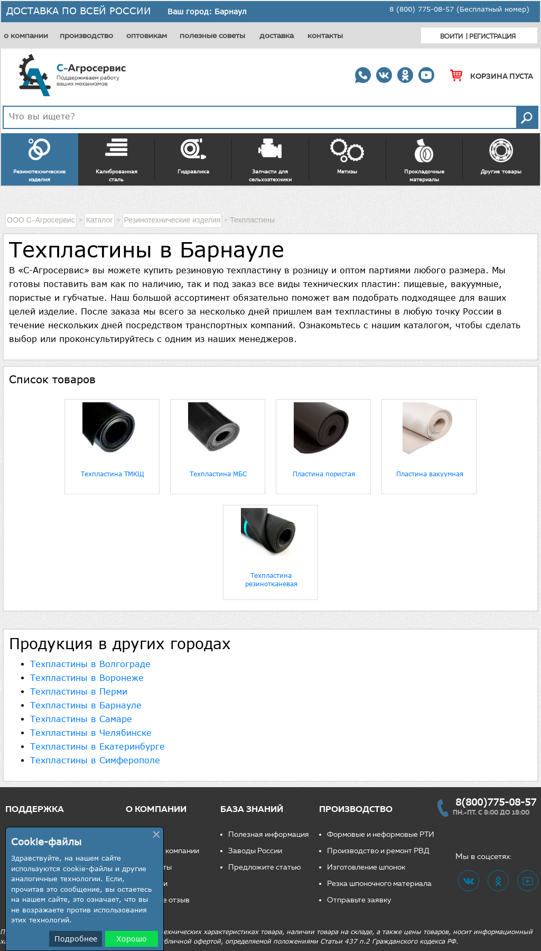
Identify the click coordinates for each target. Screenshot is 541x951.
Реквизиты (153, 867)
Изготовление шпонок (366, 867)
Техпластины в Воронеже (87, 677)
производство (86, 35)
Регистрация (492, 36)
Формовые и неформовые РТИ (380, 834)
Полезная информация (268, 834)
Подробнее (75, 938)
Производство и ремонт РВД (378, 850)
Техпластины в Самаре (81, 719)
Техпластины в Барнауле (86, 705)
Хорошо (131, 938)
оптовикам (146, 35)
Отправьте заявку (359, 899)
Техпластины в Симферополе (95, 760)
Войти (451, 36)
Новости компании (166, 850)
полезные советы (212, 35)
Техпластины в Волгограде (90, 664)
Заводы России (255, 850)
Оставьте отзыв (162, 899)
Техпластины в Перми (78, 691)
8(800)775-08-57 (495, 802)
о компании (26, 35)
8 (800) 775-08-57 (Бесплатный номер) (459, 9)
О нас (144, 834)
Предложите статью (264, 867)
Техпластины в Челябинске (91, 732)
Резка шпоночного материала (379, 883)
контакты (325, 35)
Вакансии (150, 883)
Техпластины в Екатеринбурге (97, 746)
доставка (276, 35)
